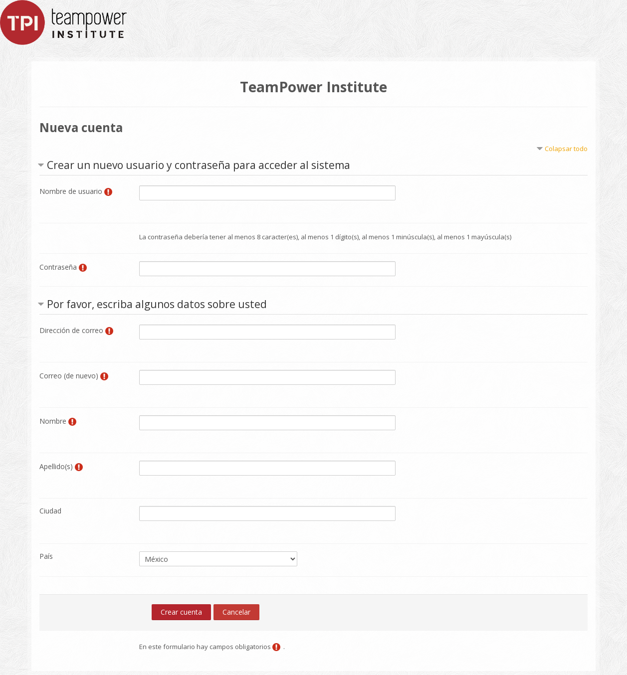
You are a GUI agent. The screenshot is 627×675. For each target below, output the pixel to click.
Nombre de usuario (70, 191)
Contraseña (58, 267)
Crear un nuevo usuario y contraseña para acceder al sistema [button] (198, 165)
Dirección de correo (71, 330)
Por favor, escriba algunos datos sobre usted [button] (157, 304)
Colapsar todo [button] (566, 148)
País (46, 556)
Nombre (52, 421)
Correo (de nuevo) (68, 375)
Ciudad (50, 510)
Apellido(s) (56, 466)
